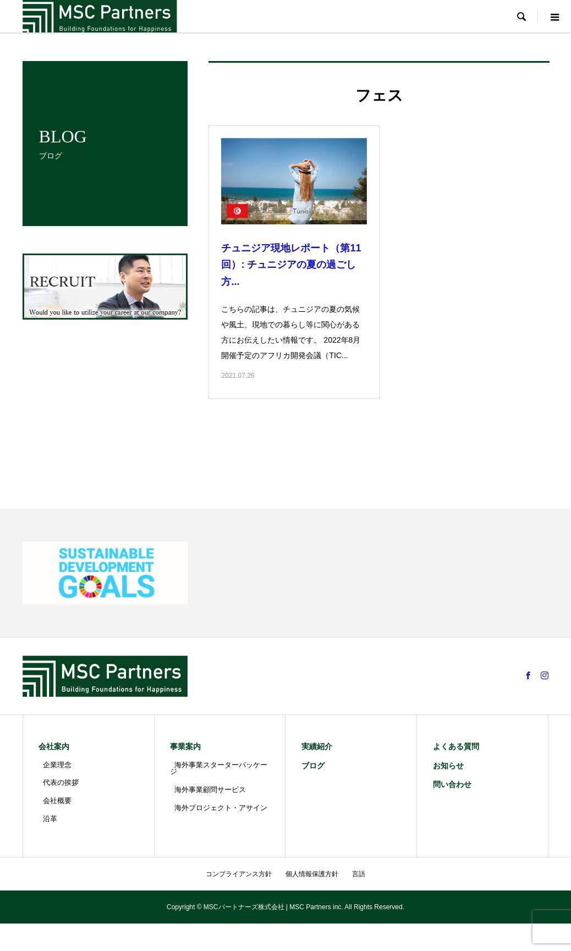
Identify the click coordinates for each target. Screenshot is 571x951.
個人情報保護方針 (312, 874)
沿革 (50, 819)
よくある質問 (456, 746)
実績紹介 (316, 746)
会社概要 (57, 800)
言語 (358, 874)
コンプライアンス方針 (239, 874)
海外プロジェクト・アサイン (220, 808)
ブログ (313, 765)
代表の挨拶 (61, 782)
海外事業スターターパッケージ (218, 768)
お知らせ (448, 765)
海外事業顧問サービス (210, 789)
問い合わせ (452, 784)
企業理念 (57, 765)
